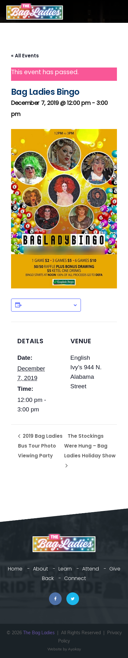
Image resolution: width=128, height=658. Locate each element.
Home (15, 568)
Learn (65, 568)
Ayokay (74, 649)
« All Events (25, 55)
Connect (75, 578)
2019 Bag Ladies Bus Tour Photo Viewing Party (40, 446)
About (40, 568)
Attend (90, 568)
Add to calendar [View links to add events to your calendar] (47, 304)
